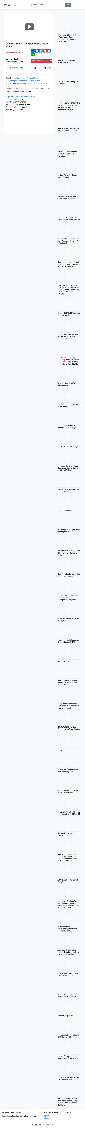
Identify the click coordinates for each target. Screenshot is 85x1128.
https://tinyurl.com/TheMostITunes (26, 81)
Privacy (47, 1119)
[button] (68, 5)
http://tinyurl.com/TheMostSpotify (26, 78)
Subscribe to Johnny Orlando (42, 61)
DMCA (46, 1116)
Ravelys (6, 4)
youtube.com (48, 1125)
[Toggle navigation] (15, 5)
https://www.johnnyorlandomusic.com (32, 83)
